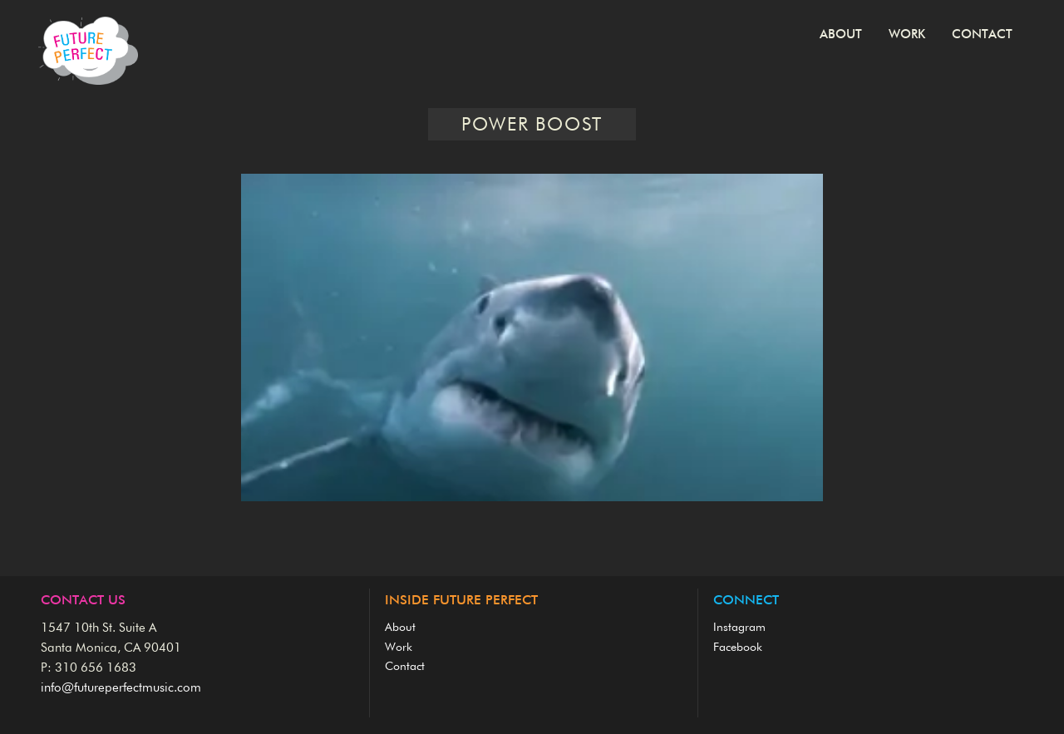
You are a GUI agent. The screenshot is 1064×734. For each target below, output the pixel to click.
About (841, 34)
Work (907, 34)
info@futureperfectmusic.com (121, 688)
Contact (982, 34)
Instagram (739, 627)
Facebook (737, 647)
